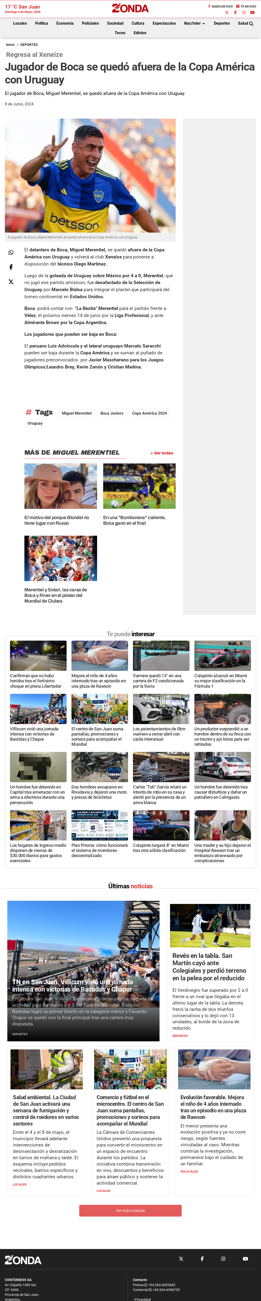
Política (41, 23)
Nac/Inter (195, 23)
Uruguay (35, 423)
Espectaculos (164, 23)
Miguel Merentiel (77, 413)
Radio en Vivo (220, 6)
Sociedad (115, 23)
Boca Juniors (111, 413)
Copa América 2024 (149, 413)
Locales (20, 23)
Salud (243, 23)
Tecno (120, 33)
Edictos (140, 33)
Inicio (10, 45)
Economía (65, 23)
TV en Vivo (246, 6)
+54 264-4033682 (159, 1285)
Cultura (138, 23)
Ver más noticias (130, 1210)
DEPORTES (29, 45)
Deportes (222, 23)
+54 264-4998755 (164, 1290)
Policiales (90, 23)
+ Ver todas (162, 453)
